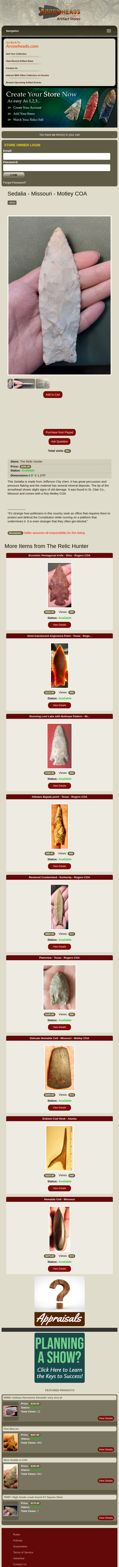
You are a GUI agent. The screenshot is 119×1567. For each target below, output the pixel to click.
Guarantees (20, 1517)
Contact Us (12, 68)
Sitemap (18, 1553)
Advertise (18, 1529)
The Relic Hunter (31, 433)
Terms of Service (23, 1523)
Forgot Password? (14, 182)
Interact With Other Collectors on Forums (27, 75)
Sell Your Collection (16, 54)
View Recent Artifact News (19, 61)
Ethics (17, 1547)
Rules (16, 1505)
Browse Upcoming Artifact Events (23, 82)
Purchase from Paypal (59, 403)
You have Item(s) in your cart (59, 134)
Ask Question (59, 412)
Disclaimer (19, 1541)
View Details (59, 596)
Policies (18, 1511)
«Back (12, 202)
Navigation (12, 31)
